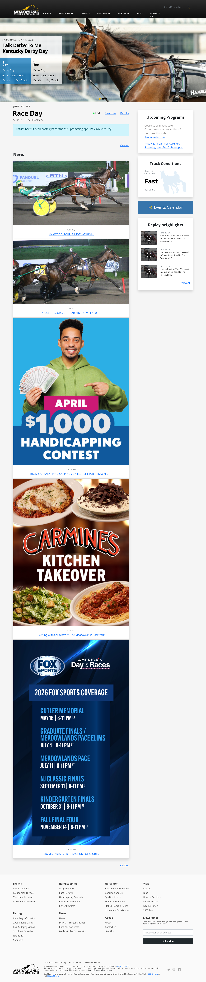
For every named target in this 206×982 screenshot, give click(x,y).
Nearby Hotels (150, 905)
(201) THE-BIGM (123, 966)
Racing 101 (19, 935)
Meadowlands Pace (23, 892)
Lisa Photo (110, 931)
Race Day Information (24, 918)
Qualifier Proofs (113, 897)
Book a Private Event (24, 901)
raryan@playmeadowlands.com (100, 970)
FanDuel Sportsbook (69, 901)
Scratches (110, 113)
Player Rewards (67, 905)
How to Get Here (152, 897)
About (108, 922)
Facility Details (150, 901)
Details (6, 80)
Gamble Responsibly (92, 962)
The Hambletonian (23, 897)
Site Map (78, 962)
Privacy (63, 962)
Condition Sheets (114, 892)
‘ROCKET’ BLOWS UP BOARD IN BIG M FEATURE (71, 313)
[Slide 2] (103, 99)
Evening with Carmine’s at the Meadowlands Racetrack (71, 635)
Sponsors (18, 939)
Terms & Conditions (51, 962)
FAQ (70, 962)
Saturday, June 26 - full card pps (164, 147)
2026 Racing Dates (23, 922)
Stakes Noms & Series (116, 905)
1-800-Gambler (152, 974)
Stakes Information (115, 901)
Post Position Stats (69, 926)
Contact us (155, 15)
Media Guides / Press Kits (72, 931)
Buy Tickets (21, 80)
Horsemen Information (117, 888)
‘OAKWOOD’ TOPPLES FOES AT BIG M (71, 234)
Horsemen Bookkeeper (117, 910)
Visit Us (147, 888)
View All (124, 145)
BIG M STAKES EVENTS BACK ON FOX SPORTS (71, 854)
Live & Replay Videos (24, 926)
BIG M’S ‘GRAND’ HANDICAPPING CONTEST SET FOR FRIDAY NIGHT (71, 474)
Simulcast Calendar (23, 931)
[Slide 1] (100, 99)
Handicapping (67, 13)
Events (86, 13)
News (140, 13)
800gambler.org (53, 976)
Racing (47, 13)
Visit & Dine (103, 13)
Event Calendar (21, 888)
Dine (145, 892)
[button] (188, 7)
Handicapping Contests (71, 897)
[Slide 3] (106, 99)
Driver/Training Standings (72, 922)
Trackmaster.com (155, 137)
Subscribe (168, 941)
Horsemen (123, 13)
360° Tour (148, 910)
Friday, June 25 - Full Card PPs (162, 143)
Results (124, 113)
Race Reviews (66, 892)
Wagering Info (66, 888)
